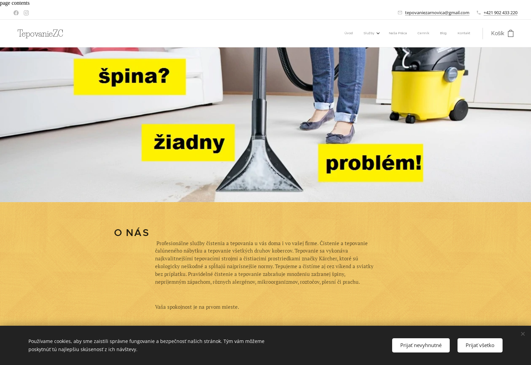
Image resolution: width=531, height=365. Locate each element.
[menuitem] (414, 33)
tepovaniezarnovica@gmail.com (437, 12)
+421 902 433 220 (500, 12)
